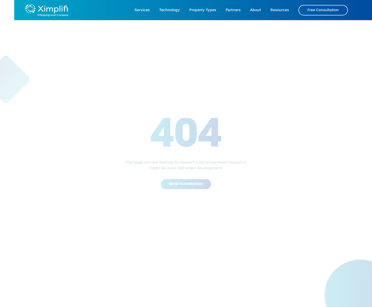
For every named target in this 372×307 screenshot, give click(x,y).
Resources (279, 10)
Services (142, 10)
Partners (233, 10)
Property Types (202, 10)
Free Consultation (323, 10)
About (255, 10)
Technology (169, 10)
